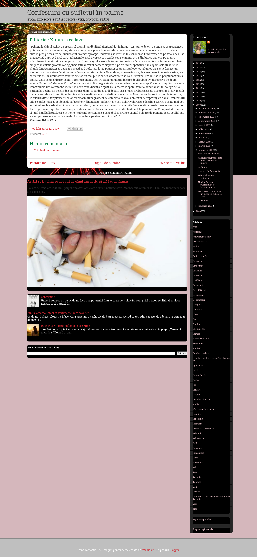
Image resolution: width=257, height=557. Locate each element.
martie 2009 (204, 146)
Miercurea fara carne (203, 409)
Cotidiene (197, 280)
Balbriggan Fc (200, 256)
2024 (198, 71)
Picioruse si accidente (203, 428)
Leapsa (196, 394)
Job (194, 385)
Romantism (198, 453)
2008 (198, 211)
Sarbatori (198, 462)
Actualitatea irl (200, 241)
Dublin (196, 324)
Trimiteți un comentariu (49, 150)
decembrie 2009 (206, 108)
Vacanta (196, 491)
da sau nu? (198, 285)
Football (197, 348)
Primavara (198, 438)
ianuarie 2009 (205, 206)
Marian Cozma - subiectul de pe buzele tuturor (207, 184)
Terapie (197, 477)
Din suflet (197, 309)
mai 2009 (203, 137)
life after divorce (201, 399)
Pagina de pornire (106, 163)
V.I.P (195, 487)
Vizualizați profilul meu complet (217, 50)
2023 (198, 75)
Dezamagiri (199, 300)
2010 (198, 100)
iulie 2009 (203, 129)
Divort (196, 314)
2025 (198, 67)
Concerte (197, 275)
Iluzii (195, 370)
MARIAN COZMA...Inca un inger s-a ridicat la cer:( (210, 194)
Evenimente (199, 329)
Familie (196, 334)
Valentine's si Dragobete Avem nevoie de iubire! (210, 160)
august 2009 (204, 125)
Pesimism (197, 424)
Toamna (197, 482)
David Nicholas (200, 290)
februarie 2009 (206, 150)
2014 (198, 84)
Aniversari (198, 251)
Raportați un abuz (204, 529)
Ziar (195, 509)
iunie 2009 (203, 133)
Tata (195, 472)
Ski (194, 467)
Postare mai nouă (43, 163)
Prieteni (197, 433)
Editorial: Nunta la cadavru (58, 39)
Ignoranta (198, 365)
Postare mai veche (171, 163)
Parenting (198, 419)
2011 (198, 96)
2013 (198, 88)
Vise (195, 504)
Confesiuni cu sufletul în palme (75, 12)
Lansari (196, 390)
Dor (195, 319)
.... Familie (203, 200)
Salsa (195, 457)
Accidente (197, 232)
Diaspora (197, 304)
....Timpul (203, 167)
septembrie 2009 (207, 121)
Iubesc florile (199, 375)
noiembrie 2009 (206, 112)
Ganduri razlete (201, 353)
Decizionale (199, 295)
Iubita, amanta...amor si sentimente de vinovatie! (58, 313)
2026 (198, 63)
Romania (197, 448)
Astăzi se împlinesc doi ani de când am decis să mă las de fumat (77, 181)
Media (196, 404)
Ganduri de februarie (209, 171)
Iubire (196, 380)
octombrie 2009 (206, 117)
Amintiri (197, 246)
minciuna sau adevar (208, 153)
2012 (198, 92)
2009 (198, 105)
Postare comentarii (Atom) (115, 172)
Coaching (197, 270)
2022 (198, 80)
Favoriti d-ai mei (201, 338)
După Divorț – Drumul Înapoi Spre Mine (65, 325)
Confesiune (48, 297)
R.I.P (44, 133)
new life (197, 414)
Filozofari (198, 343)
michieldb (148, 550)
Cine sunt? (198, 266)
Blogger (174, 550)
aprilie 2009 (204, 142)
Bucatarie (197, 261)
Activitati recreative (203, 237)
